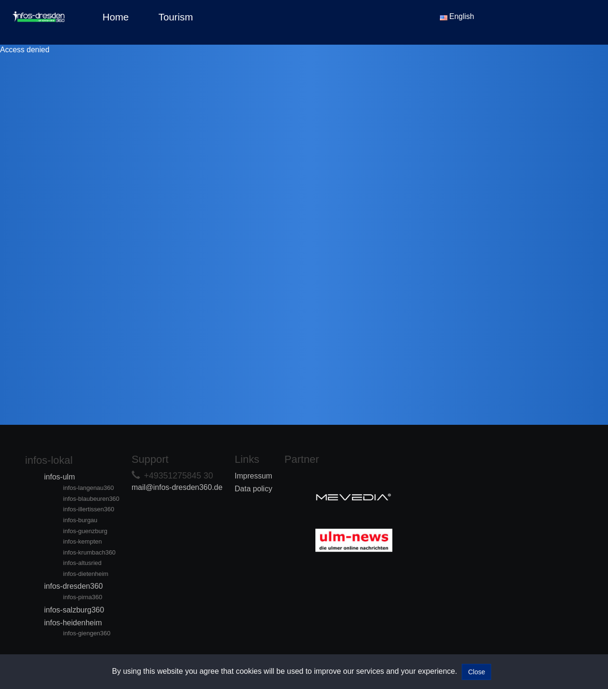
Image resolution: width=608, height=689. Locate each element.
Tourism (176, 16)
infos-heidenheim (73, 623)
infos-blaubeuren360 (91, 498)
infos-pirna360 (82, 597)
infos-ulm (59, 477)
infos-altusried (82, 562)
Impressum (253, 476)
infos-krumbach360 (89, 552)
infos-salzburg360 (74, 610)
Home (116, 16)
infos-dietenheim (85, 573)
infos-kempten (82, 541)
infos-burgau (80, 520)
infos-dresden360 (73, 586)
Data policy (253, 489)
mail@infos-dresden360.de (177, 487)
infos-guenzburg (85, 531)
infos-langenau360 (88, 487)
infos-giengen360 (87, 633)
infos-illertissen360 (88, 509)
